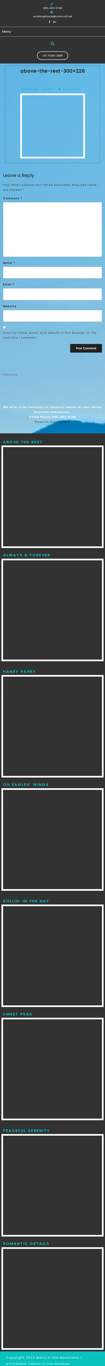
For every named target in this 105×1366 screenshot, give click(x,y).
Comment (12, 198)
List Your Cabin (53, 55)
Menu (6, 31)
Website (10, 306)
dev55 (50, 89)
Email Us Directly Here (52, 422)
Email (9, 284)
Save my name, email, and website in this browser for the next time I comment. (50, 335)
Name (9, 263)
